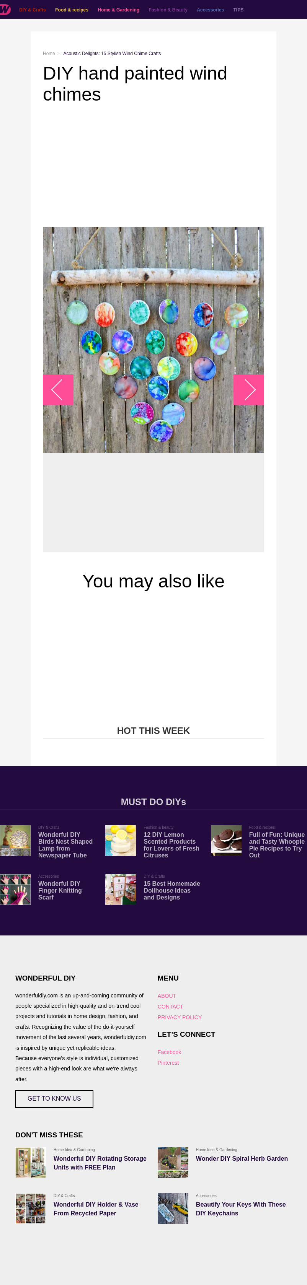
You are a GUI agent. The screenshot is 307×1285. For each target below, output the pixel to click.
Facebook (169, 1052)
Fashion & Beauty (168, 10)
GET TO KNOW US (54, 1098)
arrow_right (245, 389)
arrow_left (62, 389)
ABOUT (167, 996)
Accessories (210, 10)
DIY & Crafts (32, 10)
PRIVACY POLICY (180, 1017)
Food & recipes (71, 10)
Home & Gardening (118, 10)
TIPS (239, 10)
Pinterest (168, 1063)
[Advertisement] (153, 166)
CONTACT (170, 1007)
